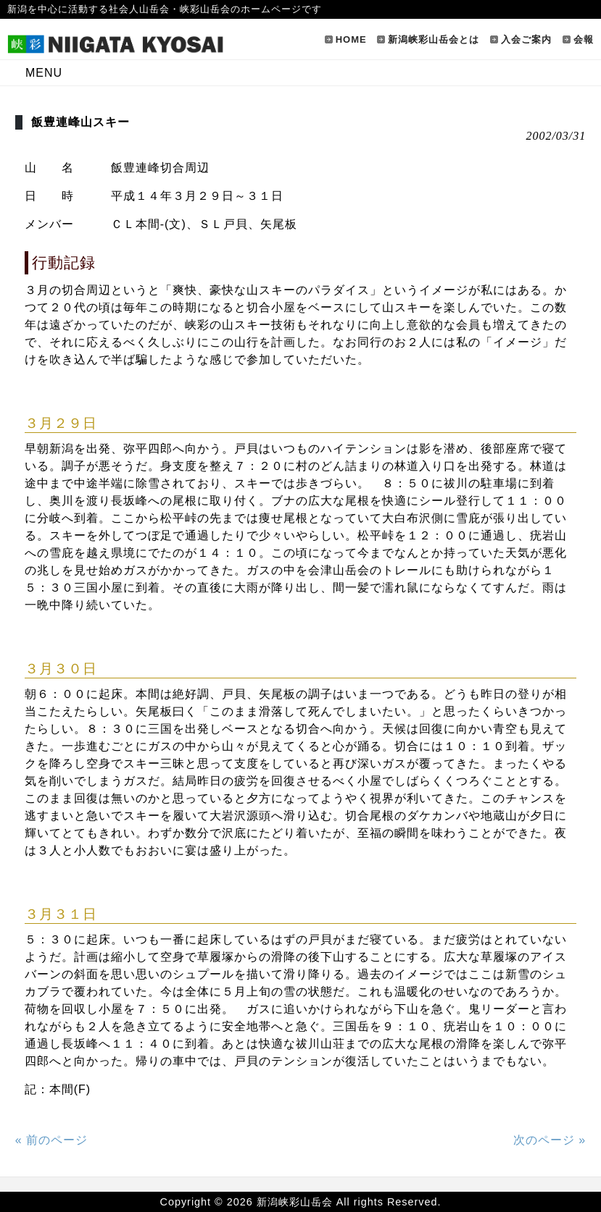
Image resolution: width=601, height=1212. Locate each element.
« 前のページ (51, 1140)
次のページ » (549, 1140)
